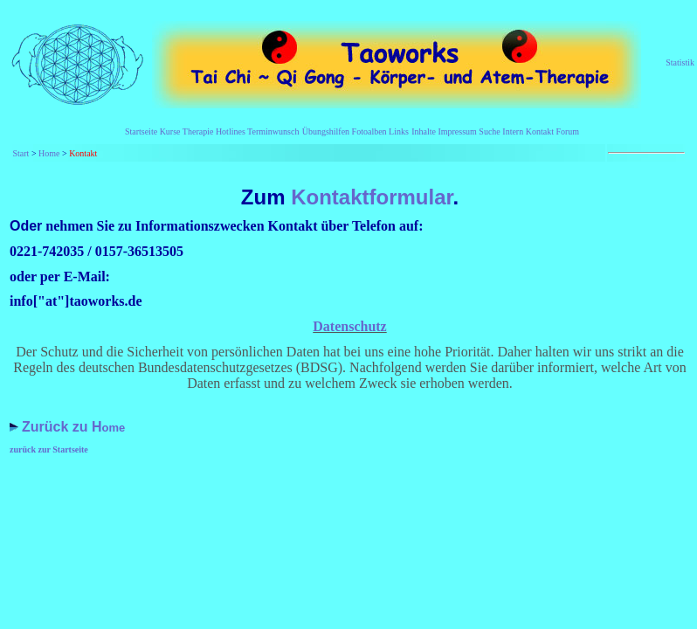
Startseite (141, 131)
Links (398, 131)
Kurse (170, 131)
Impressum (457, 131)
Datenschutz (349, 326)
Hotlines (230, 131)
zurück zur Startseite (49, 449)
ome (114, 427)
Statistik (680, 62)
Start (21, 153)
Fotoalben (369, 131)
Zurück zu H (62, 426)
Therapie (198, 131)
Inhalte (423, 131)
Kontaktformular (368, 197)
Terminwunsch (273, 131)
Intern (512, 131)
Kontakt (541, 131)
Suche (489, 131)
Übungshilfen (325, 131)
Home (48, 153)
